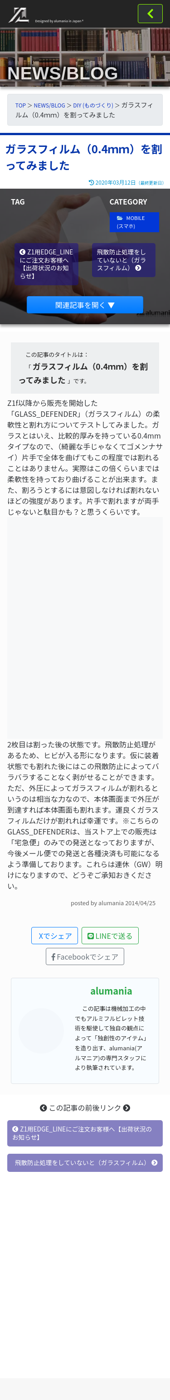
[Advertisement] (85, 1290)
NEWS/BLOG (49, 105)
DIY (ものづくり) (93, 105)
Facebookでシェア (85, 956)
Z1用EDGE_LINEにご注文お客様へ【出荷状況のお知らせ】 (46, 263)
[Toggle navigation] (150, 13)
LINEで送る (110, 935)
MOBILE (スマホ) (131, 221)
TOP (20, 105)
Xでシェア (54, 935)
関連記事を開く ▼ (85, 304)
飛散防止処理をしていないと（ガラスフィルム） (121, 259)
